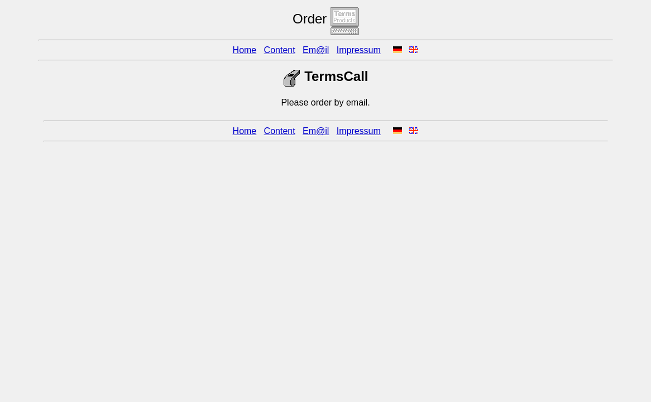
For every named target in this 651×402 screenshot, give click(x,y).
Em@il (316, 50)
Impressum (359, 50)
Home (245, 50)
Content (279, 50)
